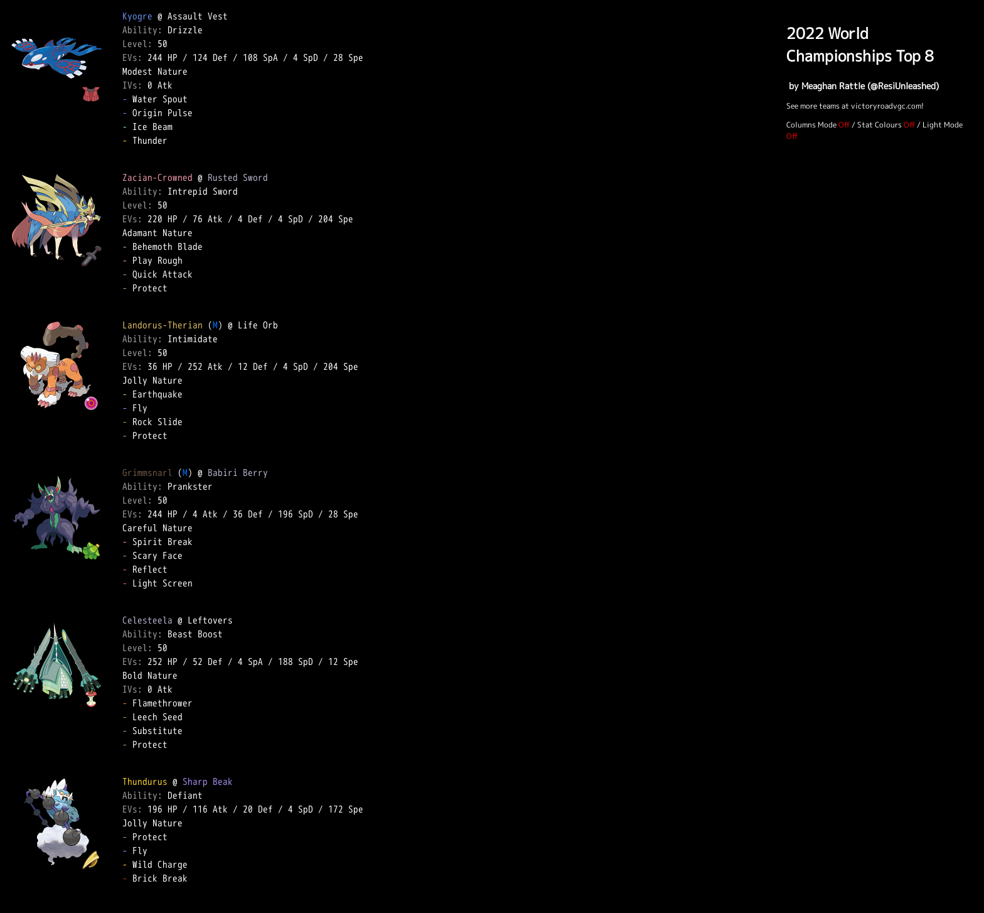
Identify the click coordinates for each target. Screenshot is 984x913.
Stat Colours (879, 124)
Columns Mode (811, 124)
